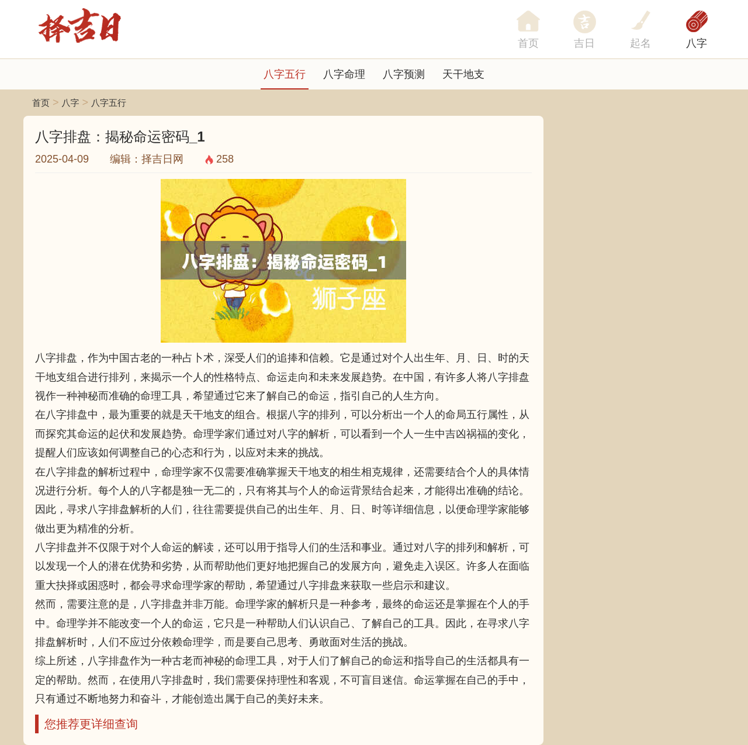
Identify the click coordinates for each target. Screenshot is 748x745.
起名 (640, 43)
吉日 (584, 43)
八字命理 (344, 74)
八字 (696, 43)
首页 (41, 103)
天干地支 (463, 74)
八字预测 (404, 74)
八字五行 (285, 74)
